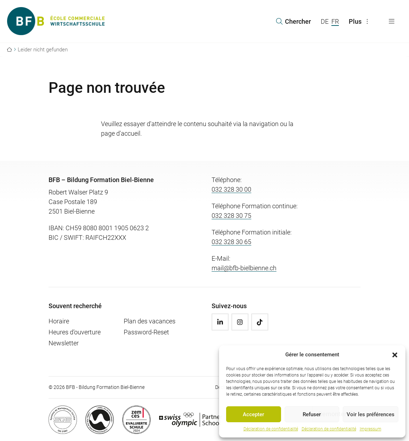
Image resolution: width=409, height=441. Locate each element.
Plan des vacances (149, 321)
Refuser (312, 414)
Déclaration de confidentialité (270, 428)
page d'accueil (120, 133)
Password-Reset (146, 332)
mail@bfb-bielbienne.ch (244, 268)
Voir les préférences (370, 414)
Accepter (253, 414)
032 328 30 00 (231, 189)
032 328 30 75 (231, 215)
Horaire (59, 321)
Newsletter (64, 343)
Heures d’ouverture (75, 332)
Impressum (370, 428)
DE (325, 21)
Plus (360, 21)
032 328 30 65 (231, 241)
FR (335, 21)
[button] (394, 354)
